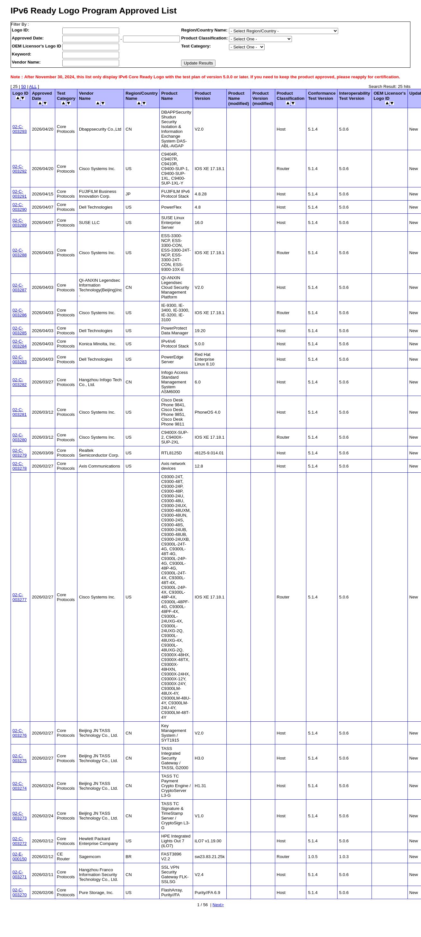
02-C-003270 (20, 892)
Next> (218, 904)
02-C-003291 (20, 194)
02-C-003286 (20, 312)
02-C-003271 (20, 874)
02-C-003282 (20, 382)
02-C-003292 (20, 169)
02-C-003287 (20, 287)
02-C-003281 (20, 412)
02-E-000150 (20, 856)
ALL (33, 86)
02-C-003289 (20, 223)
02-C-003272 (20, 841)
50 (23, 86)
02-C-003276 (20, 733)
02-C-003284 (20, 343)
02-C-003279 (20, 453)
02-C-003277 (20, 597)
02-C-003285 (20, 330)
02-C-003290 (20, 207)
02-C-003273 (20, 816)
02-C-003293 (20, 129)
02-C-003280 (20, 437)
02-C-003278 (20, 466)
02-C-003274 (20, 786)
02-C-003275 (20, 758)
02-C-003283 (20, 359)
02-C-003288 (20, 252)
